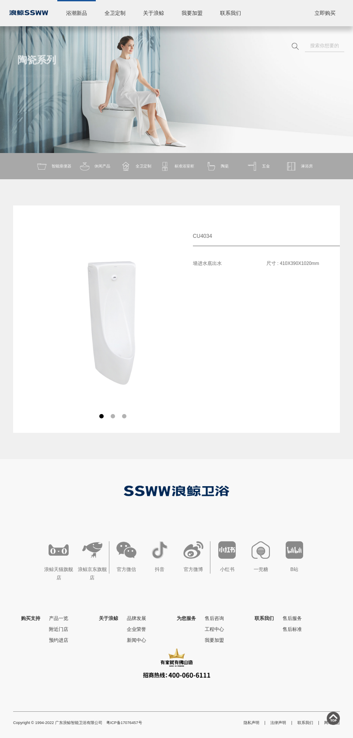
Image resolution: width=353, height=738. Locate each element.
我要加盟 (192, 13)
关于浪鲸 (153, 13)
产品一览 (58, 618)
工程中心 (214, 629)
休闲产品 (94, 166)
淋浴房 (299, 166)
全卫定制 (115, 13)
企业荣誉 (136, 629)
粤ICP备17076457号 (124, 723)
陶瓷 (217, 166)
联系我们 (230, 13)
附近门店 (58, 629)
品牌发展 (136, 618)
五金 (258, 166)
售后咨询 (214, 618)
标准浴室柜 (176, 166)
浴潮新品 (76, 13)
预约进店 (58, 640)
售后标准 (292, 629)
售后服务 (292, 618)
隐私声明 (251, 723)
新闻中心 (136, 640)
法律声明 (278, 723)
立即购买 (325, 13)
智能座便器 (53, 166)
